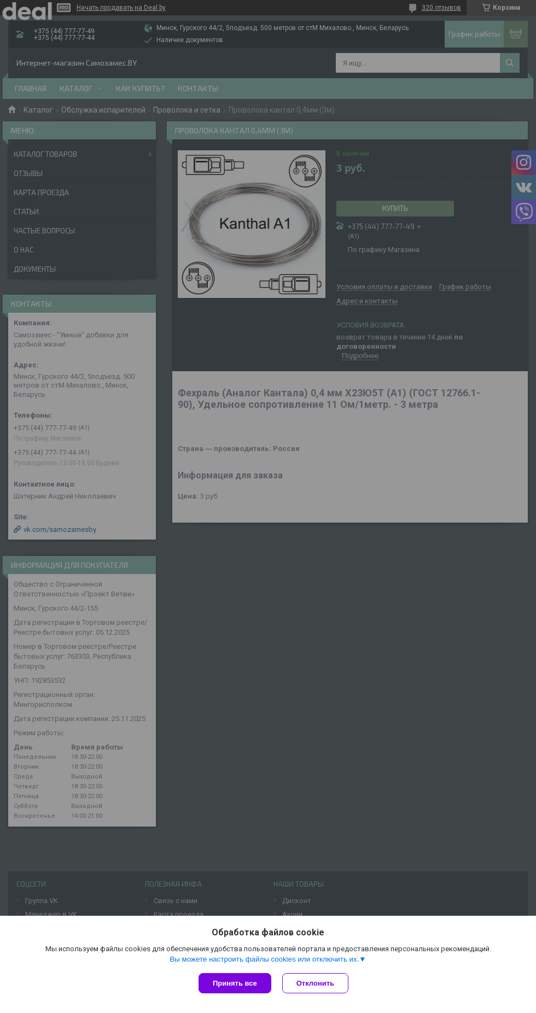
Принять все (235, 983)
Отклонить (315, 983)
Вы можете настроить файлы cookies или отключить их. (264, 959)
